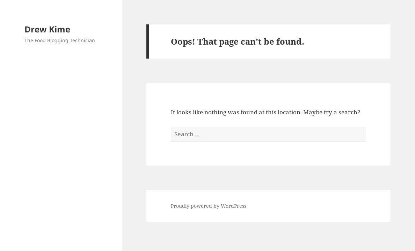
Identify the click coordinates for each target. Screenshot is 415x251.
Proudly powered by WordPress (208, 206)
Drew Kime (47, 29)
